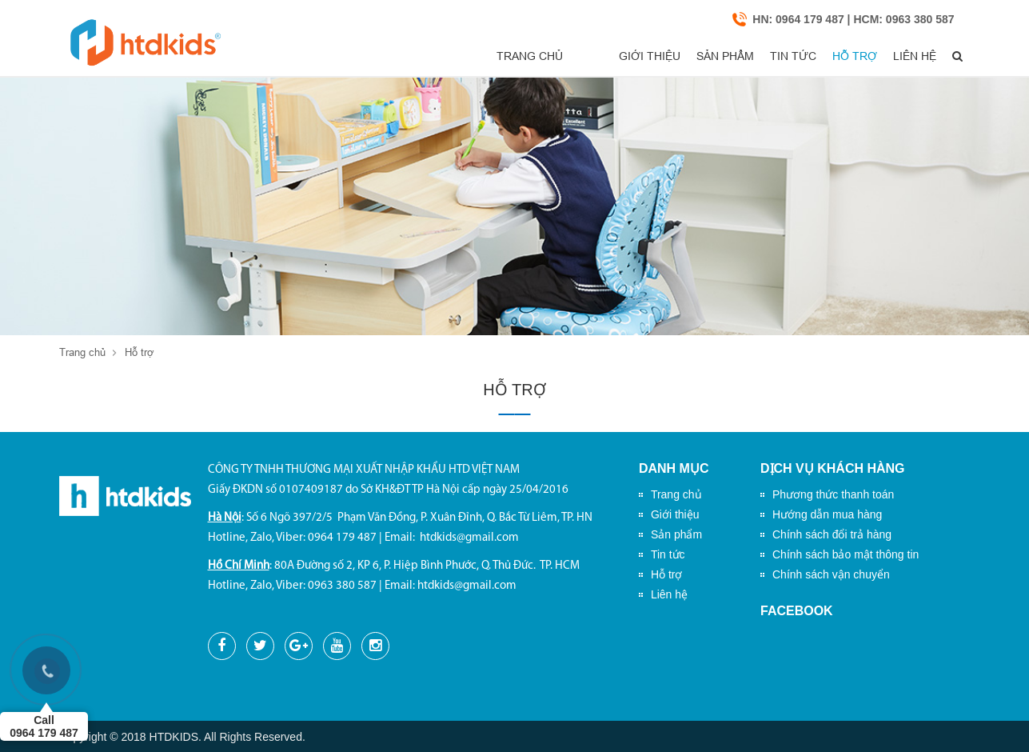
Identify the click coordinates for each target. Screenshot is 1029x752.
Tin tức (753, 56)
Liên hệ (897, 56)
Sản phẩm (674, 56)
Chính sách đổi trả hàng (831, 535)
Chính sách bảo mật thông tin (845, 555)
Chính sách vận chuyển (831, 575)
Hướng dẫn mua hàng (827, 515)
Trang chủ (495, 56)
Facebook (796, 611)
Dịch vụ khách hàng (832, 469)
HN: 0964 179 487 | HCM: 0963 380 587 (853, 20)
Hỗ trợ (826, 56)
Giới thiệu (586, 56)
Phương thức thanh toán (833, 495)
